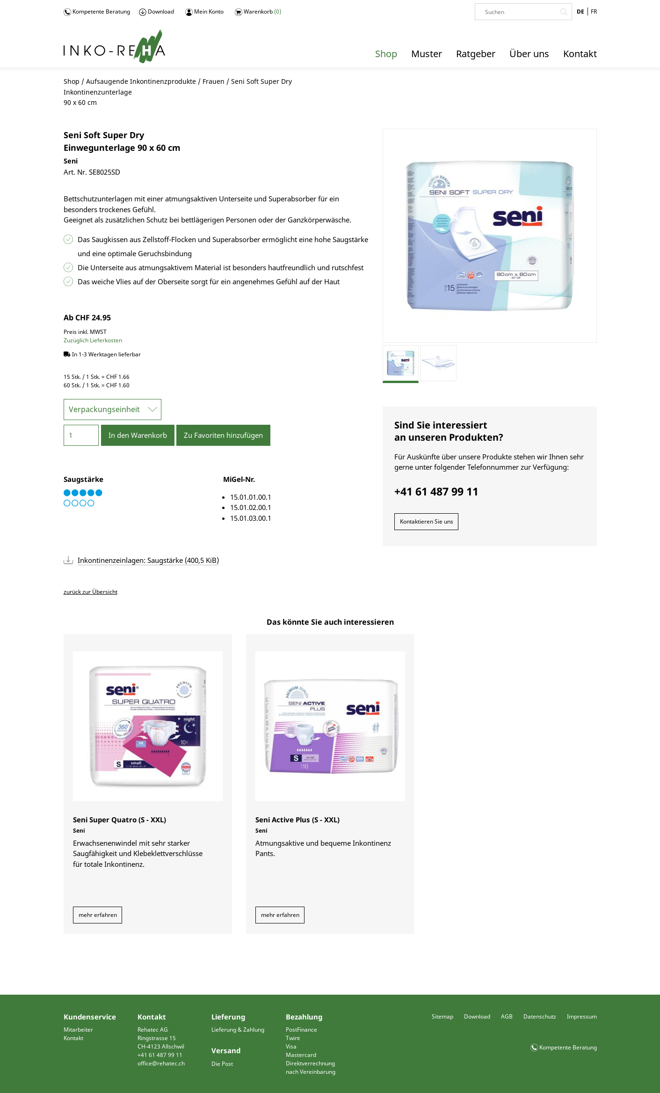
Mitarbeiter (78, 1030)
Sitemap (442, 1016)
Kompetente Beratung (97, 11)
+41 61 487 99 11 (160, 1055)
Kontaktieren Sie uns (426, 521)
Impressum (582, 1016)
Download (156, 11)
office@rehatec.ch (161, 1063)
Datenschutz (539, 1016)
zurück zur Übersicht (90, 592)
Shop (72, 81)
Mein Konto (204, 11)
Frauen (214, 81)
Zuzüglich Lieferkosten (93, 340)
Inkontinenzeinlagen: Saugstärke (148, 560)
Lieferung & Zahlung (237, 1030)
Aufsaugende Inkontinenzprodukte (141, 81)
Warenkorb (258, 11)
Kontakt (73, 1038)
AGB (507, 1016)
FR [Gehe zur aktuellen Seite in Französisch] (594, 11)
